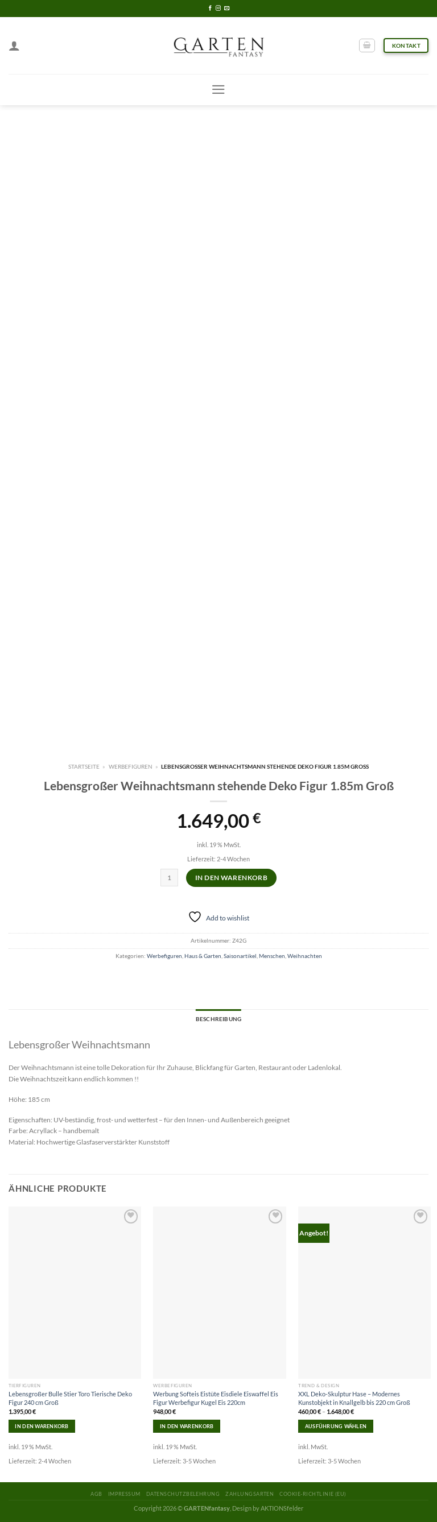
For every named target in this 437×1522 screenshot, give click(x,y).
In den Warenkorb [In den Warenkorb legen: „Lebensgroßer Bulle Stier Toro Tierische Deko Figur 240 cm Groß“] (41, 1426)
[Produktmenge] (169, 877)
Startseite (84, 766)
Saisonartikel (240, 955)
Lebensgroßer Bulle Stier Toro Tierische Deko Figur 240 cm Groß (70, 1397)
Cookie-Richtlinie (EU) (312, 1494)
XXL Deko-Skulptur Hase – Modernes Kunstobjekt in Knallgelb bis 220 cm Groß (354, 1397)
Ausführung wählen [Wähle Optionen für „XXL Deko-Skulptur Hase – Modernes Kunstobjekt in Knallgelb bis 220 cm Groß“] (336, 1426)
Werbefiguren (130, 766)
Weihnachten (304, 955)
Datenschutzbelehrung (183, 1494)
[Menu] (218, 89)
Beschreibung (218, 1018)
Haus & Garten (202, 955)
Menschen (272, 955)
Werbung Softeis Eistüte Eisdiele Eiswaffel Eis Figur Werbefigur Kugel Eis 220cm (215, 1397)
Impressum (124, 1494)
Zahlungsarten (249, 1494)
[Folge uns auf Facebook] (210, 8)
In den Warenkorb (231, 877)
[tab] (218, 1019)
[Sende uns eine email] (226, 8)
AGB (96, 1494)
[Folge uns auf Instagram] (218, 8)
